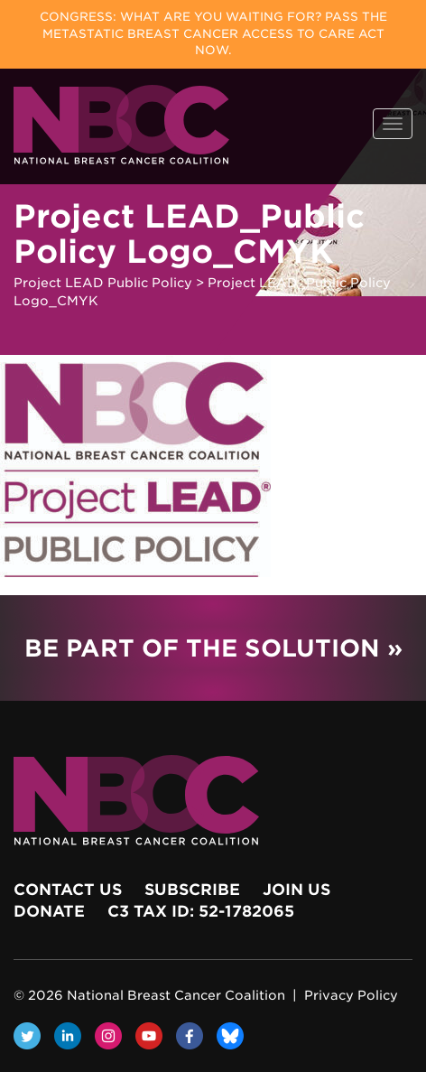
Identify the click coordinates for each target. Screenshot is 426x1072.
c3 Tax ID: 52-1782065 (200, 911)
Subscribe (192, 890)
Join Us (296, 890)
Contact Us (68, 890)
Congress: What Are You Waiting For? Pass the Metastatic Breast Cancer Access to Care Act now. (213, 33)
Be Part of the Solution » (213, 648)
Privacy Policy (351, 995)
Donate (49, 911)
